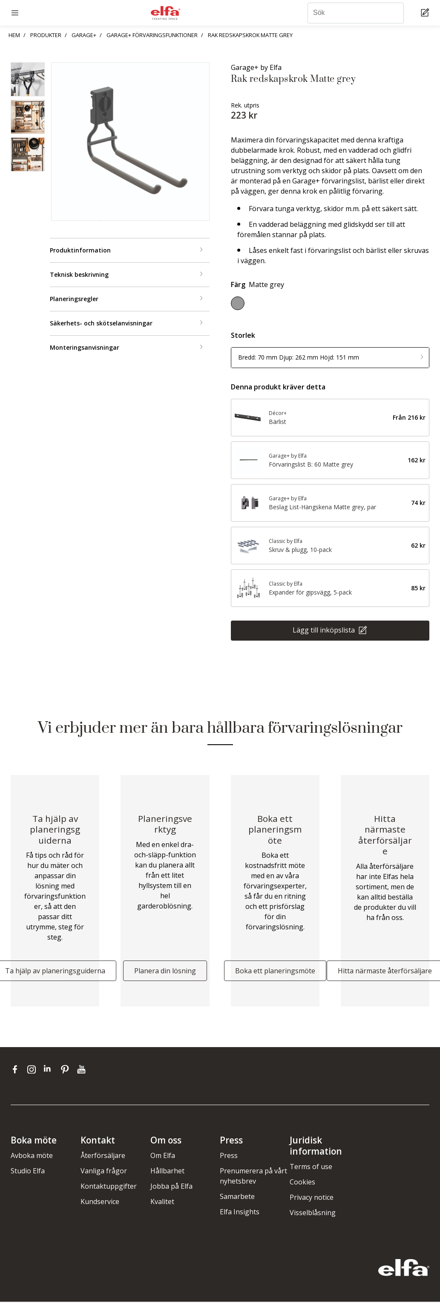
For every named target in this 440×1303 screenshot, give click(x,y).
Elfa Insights (239, 1213)
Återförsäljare (103, 1156)
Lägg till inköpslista (325, 629)
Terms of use (311, 1167)
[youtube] (82, 1070)
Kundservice (100, 1202)
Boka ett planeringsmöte (275, 972)
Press (229, 1156)
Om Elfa (162, 1156)
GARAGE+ (84, 35)
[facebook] (17, 1070)
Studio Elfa (28, 1172)
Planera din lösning (165, 972)
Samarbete (237, 1197)
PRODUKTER (45, 35)
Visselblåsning (313, 1214)
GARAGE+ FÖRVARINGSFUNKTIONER (152, 35)
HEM (14, 35)
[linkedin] (50, 1070)
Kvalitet (162, 1202)
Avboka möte (32, 1156)
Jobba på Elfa (171, 1187)
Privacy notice (312, 1198)
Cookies (302, 1183)
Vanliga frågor (104, 1172)
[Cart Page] (426, 13)
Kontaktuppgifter (109, 1187)
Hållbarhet (167, 1172)
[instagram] (33, 1070)
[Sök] (356, 13)
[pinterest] (66, 1070)
